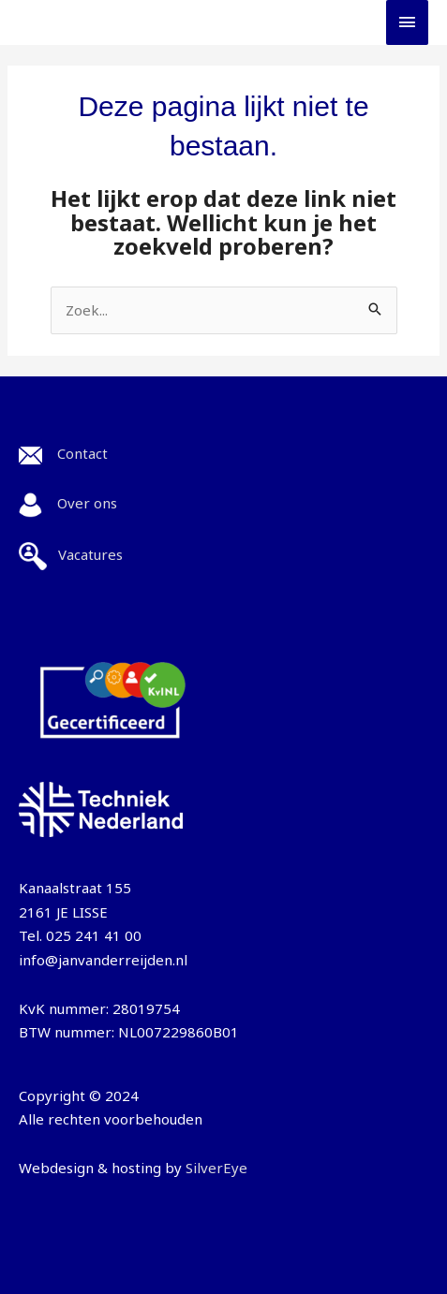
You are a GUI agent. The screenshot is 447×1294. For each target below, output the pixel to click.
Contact (82, 453)
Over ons (87, 502)
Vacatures (90, 554)
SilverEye (216, 1167)
